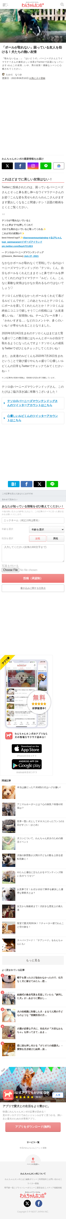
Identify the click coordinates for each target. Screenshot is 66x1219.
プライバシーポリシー (25, 1188)
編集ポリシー (31, 1179)
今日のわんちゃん (27, 1148)
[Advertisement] (33, 116)
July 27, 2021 (31, 256)
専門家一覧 (9, 1188)
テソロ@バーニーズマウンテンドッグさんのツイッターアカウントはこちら (32, 403)
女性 (37, 538)
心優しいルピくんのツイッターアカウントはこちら (32, 417)
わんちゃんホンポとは (14, 1179)
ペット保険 (41, 1148)
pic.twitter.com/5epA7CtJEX (17, 246)
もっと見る (33, 960)
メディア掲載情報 (54, 1188)
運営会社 (41, 1188)
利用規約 (43, 1179)
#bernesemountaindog (35, 237)
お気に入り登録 (37, 78)
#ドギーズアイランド (31, 242)
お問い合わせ (54, 1179)
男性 (55, 538)
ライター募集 (33, 1183)
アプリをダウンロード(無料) (33, 1126)
